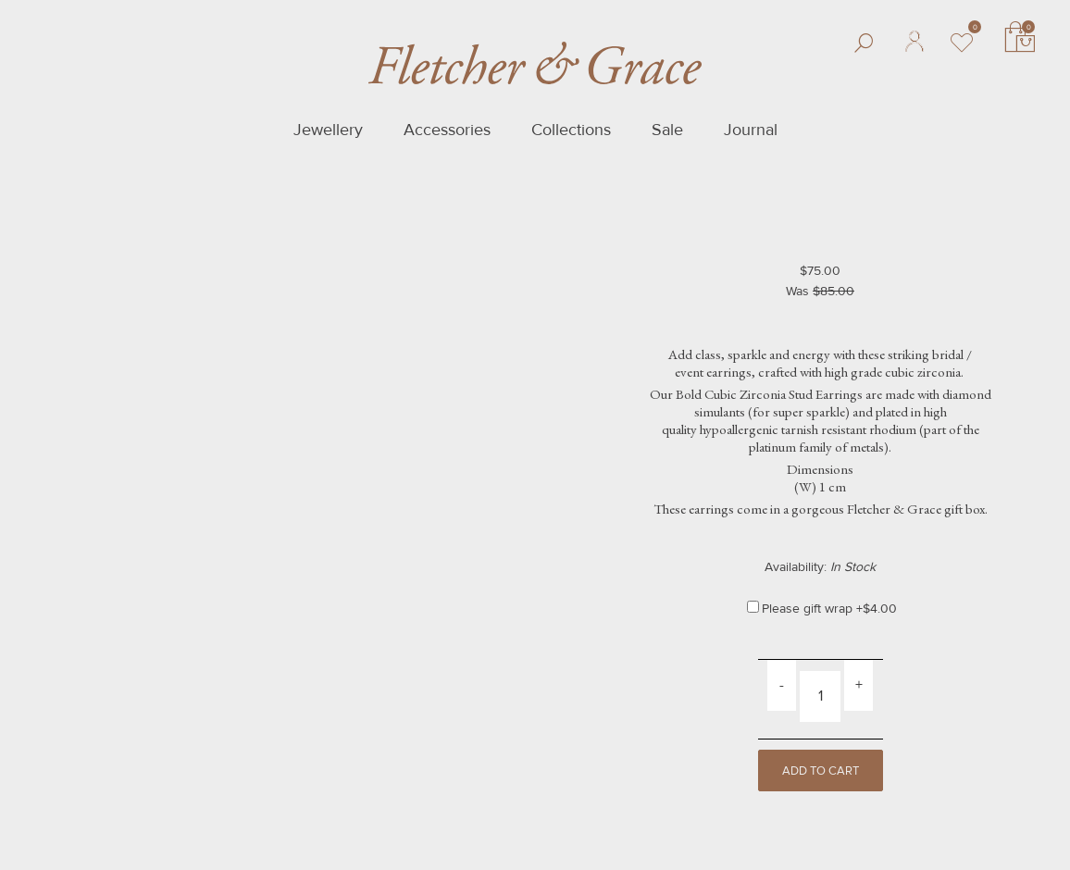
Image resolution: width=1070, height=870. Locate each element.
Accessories (447, 129)
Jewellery (328, 129)
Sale (667, 129)
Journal (751, 129)
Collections (571, 129)
